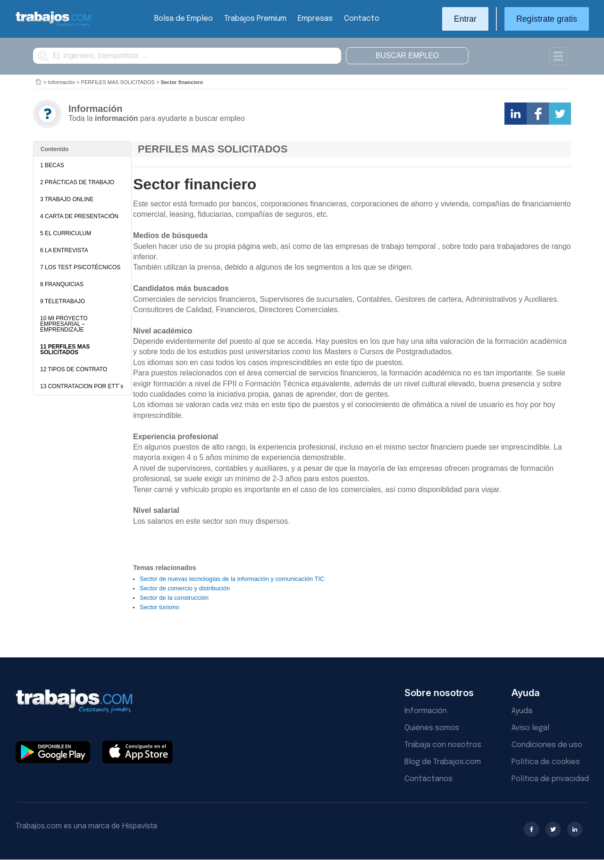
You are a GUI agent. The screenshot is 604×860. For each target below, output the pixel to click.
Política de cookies (546, 762)
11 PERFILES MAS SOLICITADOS (65, 349)
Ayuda (522, 711)
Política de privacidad (550, 779)
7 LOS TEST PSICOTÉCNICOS (80, 267)
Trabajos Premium (255, 19)
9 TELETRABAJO (62, 301)
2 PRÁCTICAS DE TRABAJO (77, 182)
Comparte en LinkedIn (515, 113)
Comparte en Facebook (538, 113)
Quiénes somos (431, 728)
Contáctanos (428, 779)
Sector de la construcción (174, 597)
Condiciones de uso (547, 745)
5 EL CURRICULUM (65, 233)
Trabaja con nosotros (442, 745)
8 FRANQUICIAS (62, 284)
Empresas (315, 19)
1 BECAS (52, 165)
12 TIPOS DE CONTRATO (73, 369)
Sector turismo (159, 607)
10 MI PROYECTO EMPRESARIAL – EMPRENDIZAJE (63, 324)
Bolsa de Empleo (183, 19)
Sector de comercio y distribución (185, 588)
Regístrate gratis (546, 19)
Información (61, 82)
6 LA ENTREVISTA (64, 250)
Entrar (465, 19)
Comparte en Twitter (560, 113)
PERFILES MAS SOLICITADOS (118, 82)
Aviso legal (530, 728)
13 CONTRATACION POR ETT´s (81, 386)
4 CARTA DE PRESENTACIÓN (79, 216)
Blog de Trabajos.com (442, 762)
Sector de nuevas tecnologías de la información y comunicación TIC (232, 578)
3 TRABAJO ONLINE (66, 199)
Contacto (361, 19)
